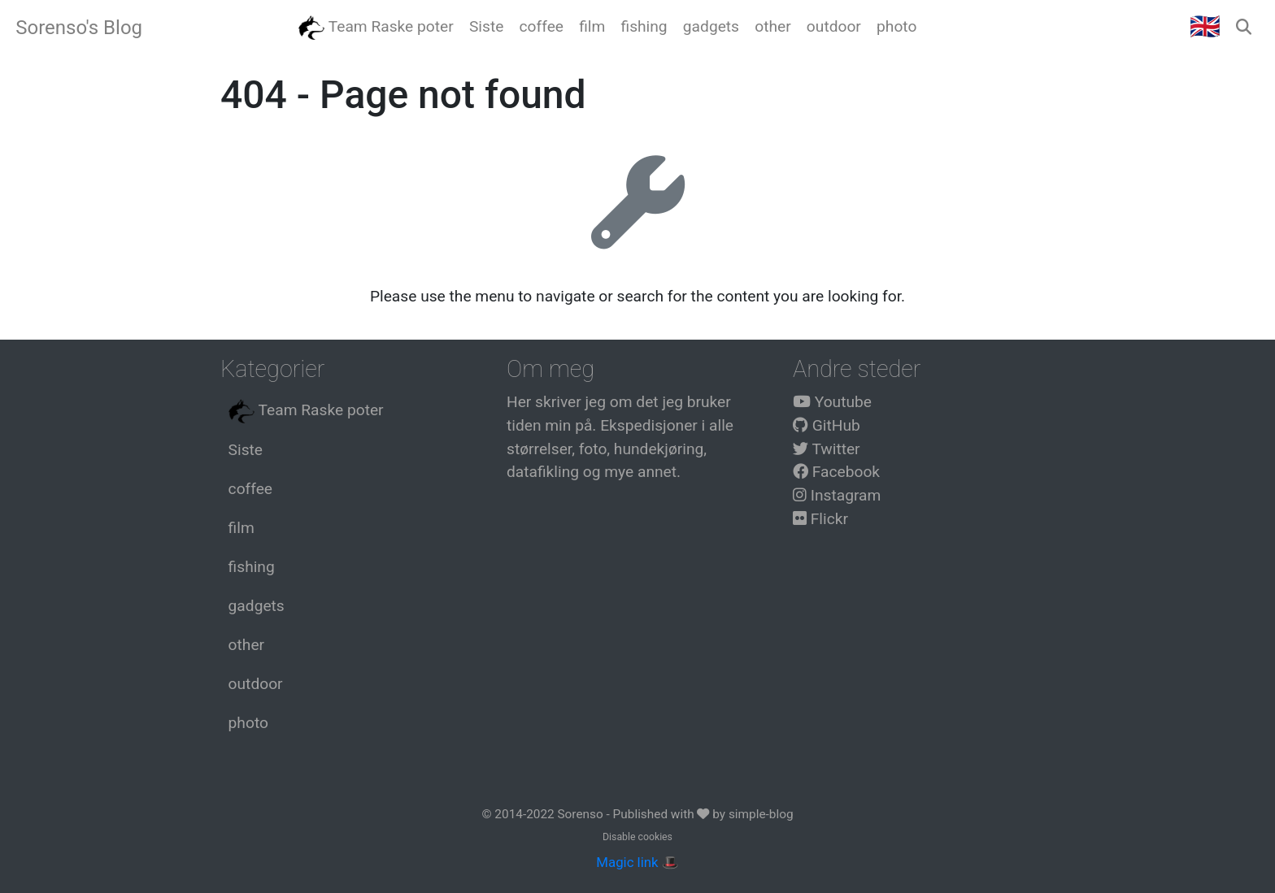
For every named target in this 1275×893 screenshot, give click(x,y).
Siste (245, 449)
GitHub (826, 425)
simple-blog (761, 814)
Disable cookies (637, 837)
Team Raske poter (306, 411)
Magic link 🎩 (637, 862)
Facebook (836, 471)
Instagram (837, 495)
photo (248, 722)
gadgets (256, 605)
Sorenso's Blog (78, 27)
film (241, 527)
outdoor (255, 683)
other (246, 644)
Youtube (832, 401)
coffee (250, 488)
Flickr (820, 518)
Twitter (826, 449)
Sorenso (581, 814)
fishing (251, 566)
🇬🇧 (1205, 26)
